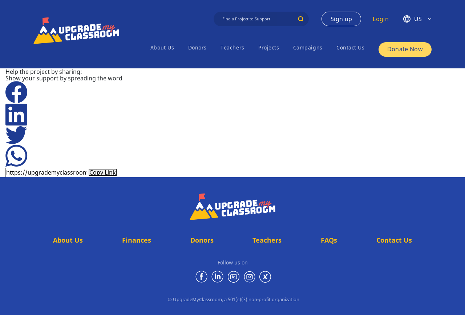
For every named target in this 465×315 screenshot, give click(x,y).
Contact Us (350, 47)
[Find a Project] (261, 19)
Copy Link (102, 172)
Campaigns (308, 47)
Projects (268, 47)
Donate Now (405, 49)
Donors (197, 47)
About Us (162, 47)
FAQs (329, 240)
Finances (136, 240)
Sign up (341, 19)
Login (381, 19)
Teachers (232, 47)
